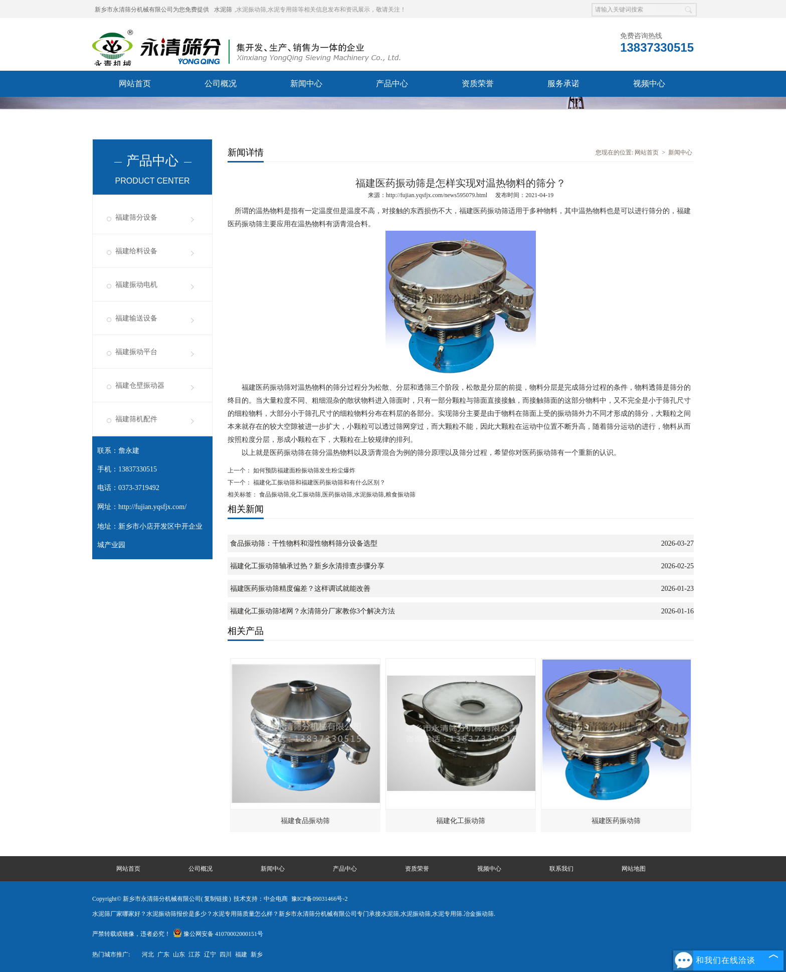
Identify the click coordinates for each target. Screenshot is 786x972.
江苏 (194, 954)
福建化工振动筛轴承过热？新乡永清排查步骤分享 (307, 566)
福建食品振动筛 (305, 821)
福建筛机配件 (136, 419)
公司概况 (221, 83)
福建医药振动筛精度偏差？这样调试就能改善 (300, 588)
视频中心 (649, 83)
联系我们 (135, 109)
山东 (179, 954)
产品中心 (392, 83)
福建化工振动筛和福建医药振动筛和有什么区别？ (318, 482)
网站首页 (135, 83)
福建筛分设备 (136, 217)
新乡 (257, 954)
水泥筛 (223, 9)
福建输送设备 (136, 318)
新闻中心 (306, 83)
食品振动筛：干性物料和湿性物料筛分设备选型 (303, 543)
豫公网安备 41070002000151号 (218, 933)
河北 (148, 954)
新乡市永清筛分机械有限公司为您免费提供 (152, 9)
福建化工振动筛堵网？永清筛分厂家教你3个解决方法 (312, 611)
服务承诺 (563, 83)
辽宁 (210, 954)
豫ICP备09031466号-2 (319, 898)
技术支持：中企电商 (261, 898)
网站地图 (634, 868)
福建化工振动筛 (460, 821)
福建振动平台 (136, 352)
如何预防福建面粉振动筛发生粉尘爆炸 (303, 470)
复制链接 (216, 898)
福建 (241, 954)
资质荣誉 (478, 83)
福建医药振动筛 (616, 821)
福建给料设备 (136, 251)
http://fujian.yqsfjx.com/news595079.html (436, 195)
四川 (226, 954)
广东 (163, 954)
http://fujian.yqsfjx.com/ (152, 507)
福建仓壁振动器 (139, 385)
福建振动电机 (136, 284)
